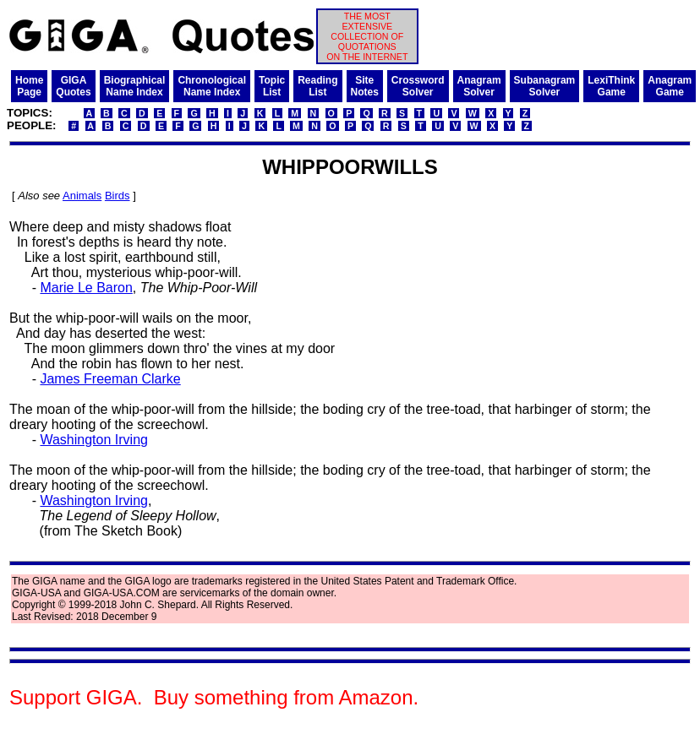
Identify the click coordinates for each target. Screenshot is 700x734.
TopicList (272, 86)
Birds (117, 195)
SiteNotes (365, 86)
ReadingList (317, 86)
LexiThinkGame (611, 86)
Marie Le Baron (86, 287)
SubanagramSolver (545, 86)
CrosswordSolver (418, 86)
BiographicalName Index (135, 86)
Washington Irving (93, 439)
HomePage (29, 86)
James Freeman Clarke (110, 379)
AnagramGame (670, 86)
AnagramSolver (479, 86)
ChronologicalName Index (212, 86)
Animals (82, 195)
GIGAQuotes (73, 86)
